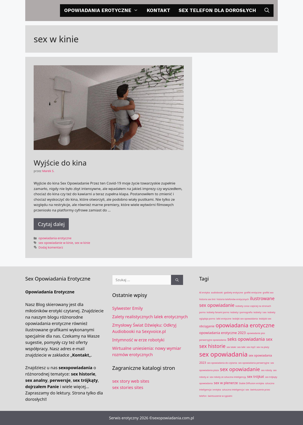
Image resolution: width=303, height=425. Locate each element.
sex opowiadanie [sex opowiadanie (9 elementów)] (240, 369)
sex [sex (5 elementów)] (269, 339)
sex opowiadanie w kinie (56, 243)
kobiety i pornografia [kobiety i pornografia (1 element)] (241, 312)
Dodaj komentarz (51, 247)
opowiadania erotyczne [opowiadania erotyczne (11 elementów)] (245, 325)
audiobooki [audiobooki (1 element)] (217, 292)
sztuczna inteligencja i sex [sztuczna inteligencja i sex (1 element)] (235, 389)
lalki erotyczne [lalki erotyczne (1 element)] (223, 318)
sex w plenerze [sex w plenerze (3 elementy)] (226, 382)
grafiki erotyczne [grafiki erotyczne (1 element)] (253, 292)
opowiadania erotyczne (103, 10)
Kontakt (158, 10)
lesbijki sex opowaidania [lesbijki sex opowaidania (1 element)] (245, 318)
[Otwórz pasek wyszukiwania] (267, 10)
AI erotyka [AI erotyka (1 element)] (204, 292)
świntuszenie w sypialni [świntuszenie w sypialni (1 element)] (220, 395)
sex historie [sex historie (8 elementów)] (212, 346)
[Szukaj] (177, 280)
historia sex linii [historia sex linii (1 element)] (207, 299)
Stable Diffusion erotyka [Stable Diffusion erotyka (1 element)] (251, 383)
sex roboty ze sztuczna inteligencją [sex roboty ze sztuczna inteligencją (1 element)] (228, 377)
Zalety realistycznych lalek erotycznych (150, 316)
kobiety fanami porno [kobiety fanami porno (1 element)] (218, 312)
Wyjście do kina (60, 163)
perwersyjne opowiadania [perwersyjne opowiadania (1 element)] (212, 339)
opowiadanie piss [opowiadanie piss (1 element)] (256, 333)
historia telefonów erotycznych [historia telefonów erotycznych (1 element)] (233, 299)
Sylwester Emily (127, 308)
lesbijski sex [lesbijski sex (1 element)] (265, 318)
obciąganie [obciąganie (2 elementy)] (207, 326)
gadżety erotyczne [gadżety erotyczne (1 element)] (233, 292)
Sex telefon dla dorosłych (217, 10)
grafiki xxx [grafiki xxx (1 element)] (268, 292)
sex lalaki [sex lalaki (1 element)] (231, 347)
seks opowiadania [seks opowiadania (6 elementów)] (246, 339)
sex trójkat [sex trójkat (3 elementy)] (255, 376)
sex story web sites (130, 381)
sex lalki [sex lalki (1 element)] (241, 347)
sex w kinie (82, 243)
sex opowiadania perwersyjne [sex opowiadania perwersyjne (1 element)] (253, 362)
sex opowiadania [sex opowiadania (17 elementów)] (223, 354)
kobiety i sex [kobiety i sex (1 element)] (260, 312)
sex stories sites (127, 387)
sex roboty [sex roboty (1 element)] (266, 370)
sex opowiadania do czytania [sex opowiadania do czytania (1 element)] (222, 362)
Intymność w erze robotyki (138, 340)
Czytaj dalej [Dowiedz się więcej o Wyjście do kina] (51, 224)
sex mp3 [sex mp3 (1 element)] (251, 347)
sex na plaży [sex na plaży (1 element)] (262, 347)
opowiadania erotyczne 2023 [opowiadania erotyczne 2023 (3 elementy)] (222, 332)
